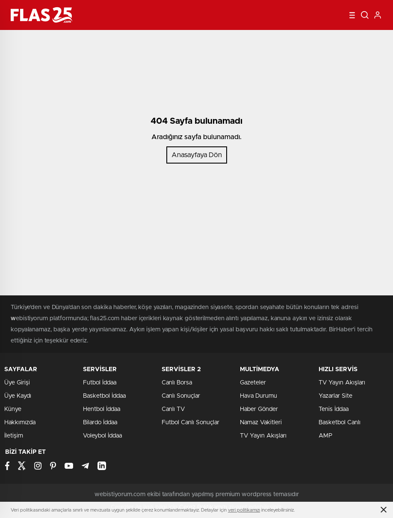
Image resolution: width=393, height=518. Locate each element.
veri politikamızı (244, 510)
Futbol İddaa (99, 383)
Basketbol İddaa (104, 396)
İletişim (13, 436)
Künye (12, 409)
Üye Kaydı (17, 396)
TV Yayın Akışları (263, 436)
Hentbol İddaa (101, 409)
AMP (325, 436)
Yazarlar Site (335, 396)
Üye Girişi (17, 383)
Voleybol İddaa (102, 436)
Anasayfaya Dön (196, 155)
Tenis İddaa (334, 409)
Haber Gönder (259, 409)
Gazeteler (253, 383)
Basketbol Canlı (339, 423)
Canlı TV (173, 409)
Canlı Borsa (177, 383)
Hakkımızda (19, 423)
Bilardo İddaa (100, 423)
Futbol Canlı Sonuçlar (190, 423)
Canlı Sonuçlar (181, 396)
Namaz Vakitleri (261, 423)
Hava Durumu (258, 396)
